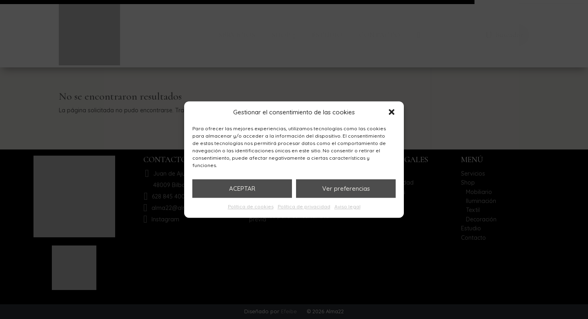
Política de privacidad (304, 207)
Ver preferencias (346, 188)
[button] (392, 112)
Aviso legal (347, 207)
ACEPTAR (242, 188)
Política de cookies (251, 207)
